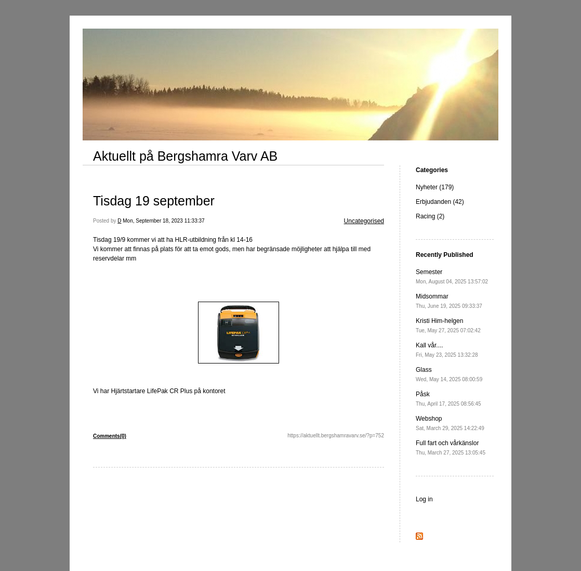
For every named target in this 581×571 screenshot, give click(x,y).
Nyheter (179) (435, 187)
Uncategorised (364, 221)
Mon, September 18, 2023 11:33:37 (163, 221)
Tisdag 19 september (154, 200)
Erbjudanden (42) (440, 201)
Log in (424, 499)
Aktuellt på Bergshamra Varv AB (185, 156)
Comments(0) (109, 436)
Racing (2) (430, 216)
